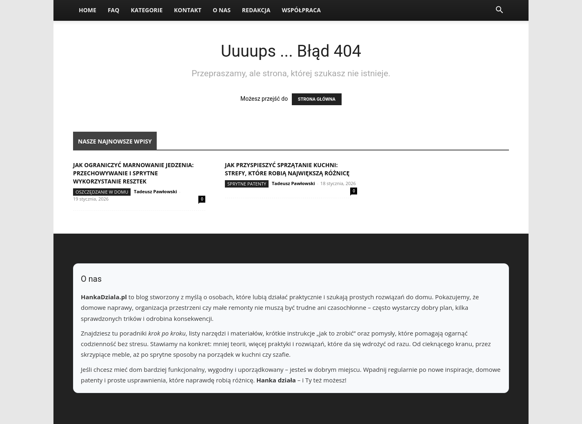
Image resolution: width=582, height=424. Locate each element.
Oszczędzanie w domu (102, 192)
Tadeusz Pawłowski (155, 191)
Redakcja (256, 10)
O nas (222, 10)
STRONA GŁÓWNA (316, 99)
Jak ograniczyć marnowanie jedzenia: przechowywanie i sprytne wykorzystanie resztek (133, 173)
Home (87, 10)
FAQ (114, 10)
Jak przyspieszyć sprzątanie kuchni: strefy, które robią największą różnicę (287, 169)
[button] (499, 11)
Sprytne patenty (246, 184)
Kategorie (146, 10)
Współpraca (301, 10)
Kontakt (187, 10)
